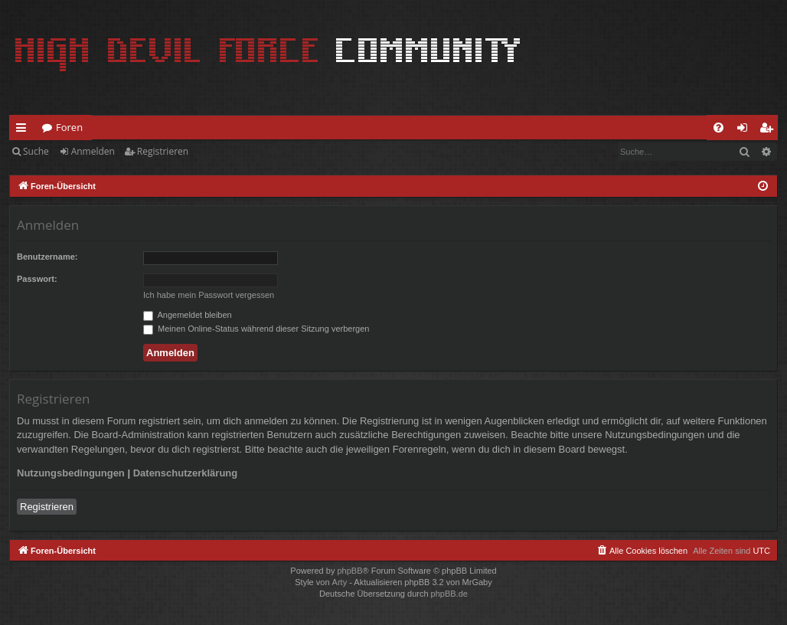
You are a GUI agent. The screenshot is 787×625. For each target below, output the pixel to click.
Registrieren (162, 151)
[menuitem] (718, 127)
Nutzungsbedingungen (71, 473)
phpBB (349, 570)
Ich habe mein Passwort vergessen (208, 294)
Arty (340, 582)
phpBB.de (449, 593)
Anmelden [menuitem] (746, 130)
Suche (36, 151)
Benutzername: (47, 256)
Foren (69, 127)
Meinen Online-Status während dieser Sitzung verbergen (256, 328)
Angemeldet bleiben (187, 314)
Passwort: (37, 278)
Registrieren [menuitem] (769, 130)
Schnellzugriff (24, 130)
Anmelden (93, 151)
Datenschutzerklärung (185, 473)
